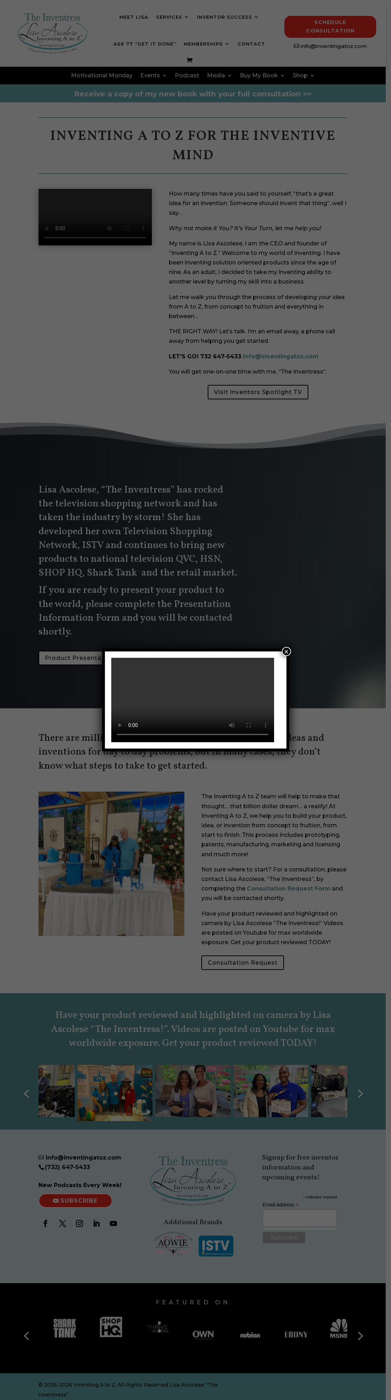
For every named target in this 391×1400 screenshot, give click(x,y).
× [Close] (286, 651)
